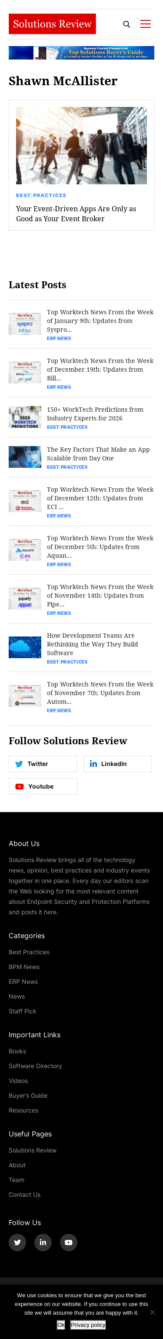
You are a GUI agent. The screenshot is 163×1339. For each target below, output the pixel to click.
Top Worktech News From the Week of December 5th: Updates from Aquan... (100, 547)
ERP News (59, 338)
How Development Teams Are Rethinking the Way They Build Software (92, 644)
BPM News (24, 967)
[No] (152, 1312)
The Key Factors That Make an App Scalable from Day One (98, 453)
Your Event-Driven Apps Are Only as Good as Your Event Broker (76, 213)
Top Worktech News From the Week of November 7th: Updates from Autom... (100, 693)
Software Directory (35, 1066)
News (17, 996)
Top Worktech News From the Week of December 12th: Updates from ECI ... (100, 498)
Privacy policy (88, 1325)
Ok (61, 1325)
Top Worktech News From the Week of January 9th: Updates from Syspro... (100, 320)
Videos (18, 1080)
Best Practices (41, 195)
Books (17, 1051)
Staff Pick (23, 1011)
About (17, 1165)
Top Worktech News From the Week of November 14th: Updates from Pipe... (100, 595)
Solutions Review (33, 1150)
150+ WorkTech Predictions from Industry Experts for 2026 (95, 413)
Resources (23, 1110)
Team (16, 1180)
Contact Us (24, 1194)
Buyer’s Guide (28, 1095)
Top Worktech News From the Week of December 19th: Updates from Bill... (100, 369)
